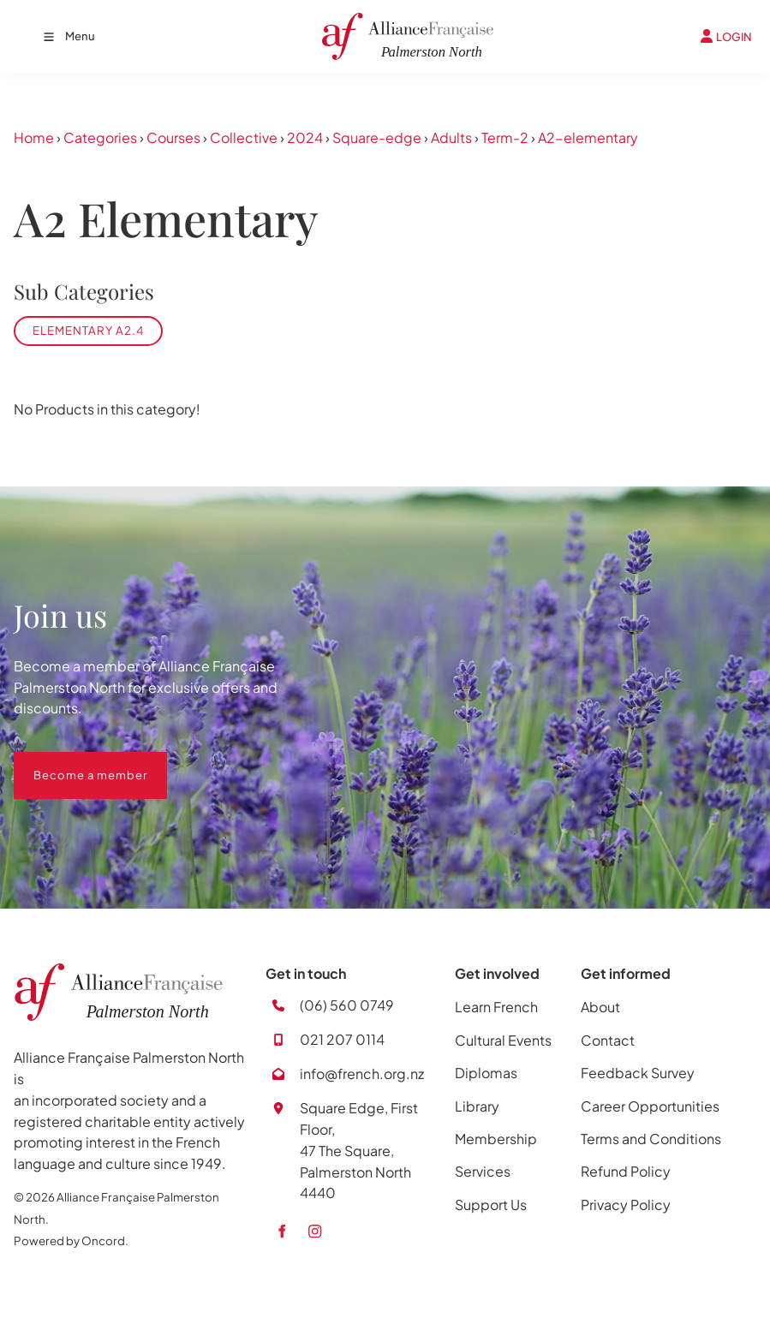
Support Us (491, 1205)
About (600, 1007)
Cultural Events (503, 1040)
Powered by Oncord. (71, 1240)
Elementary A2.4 (88, 330)
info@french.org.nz (362, 1073)
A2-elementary (588, 137)
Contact (608, 1040)
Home (34, 137)
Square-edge (376, 137)
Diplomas (486, 1073)
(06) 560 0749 (347, 1005)
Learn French (496, 1007)
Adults (451, 137)
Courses (173, 137)
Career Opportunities (650, 1106)
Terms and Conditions (651, 1139)
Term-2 (504, 137)
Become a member (71, 762)
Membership (496, 1139)
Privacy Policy (626, 1205)
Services (482, 1171)
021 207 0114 (342, 1039)
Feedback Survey (638, 1073)
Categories (100, 137)
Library (477, 1106)
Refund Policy (626, 1171)
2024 (305, 137)
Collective (244, 137)
